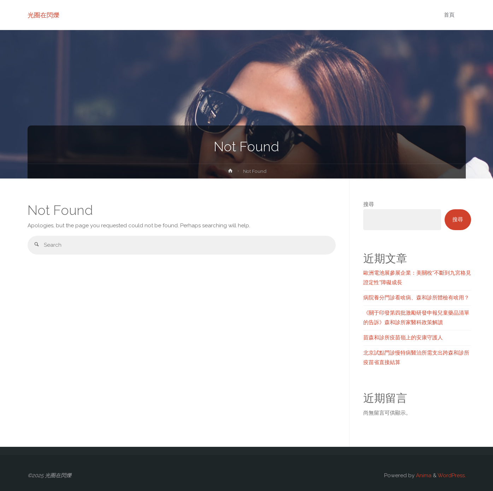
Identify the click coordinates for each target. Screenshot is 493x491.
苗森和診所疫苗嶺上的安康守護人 (403, 337)
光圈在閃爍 (43, 15)
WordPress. (452, 475)
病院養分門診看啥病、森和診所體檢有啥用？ (416, 297)
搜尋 (368, 204)
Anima (423, 475)
